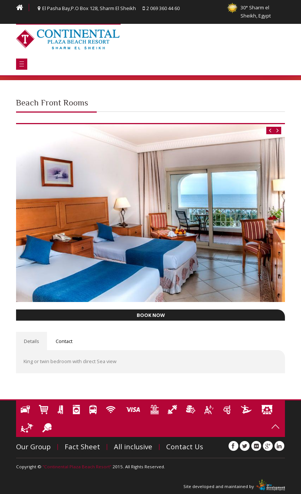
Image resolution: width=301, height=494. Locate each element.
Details (31, 341)
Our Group (33, 446)
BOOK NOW (151, 315)
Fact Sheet (82, 446)
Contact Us (184, 446)
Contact (64, 341)
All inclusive (133, 446)
